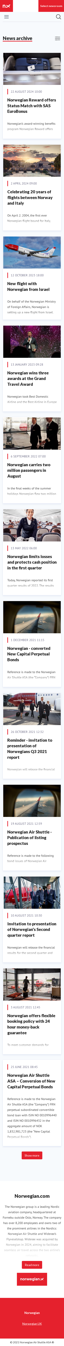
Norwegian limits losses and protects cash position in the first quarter (32, 562)
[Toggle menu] (6, 17)
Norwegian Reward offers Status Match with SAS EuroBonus (31, 105)
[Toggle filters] (57, 38)
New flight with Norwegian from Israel (28, 286)
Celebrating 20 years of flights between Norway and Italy (30, 197)
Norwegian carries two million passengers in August (28, 470)
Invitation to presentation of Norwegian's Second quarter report (31, 929)
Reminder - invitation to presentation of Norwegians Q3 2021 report (29, 749)
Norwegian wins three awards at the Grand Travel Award (28, 378)
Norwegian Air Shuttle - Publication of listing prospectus (29, 837)
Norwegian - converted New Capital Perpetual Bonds (28, 654)
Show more (32, 1155)
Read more (32, 1265)
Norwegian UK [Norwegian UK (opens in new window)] (32, 1324)
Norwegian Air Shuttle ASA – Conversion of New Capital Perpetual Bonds (31, 1081)
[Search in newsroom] (58, 16)
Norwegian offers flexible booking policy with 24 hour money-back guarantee (31, 1024)
